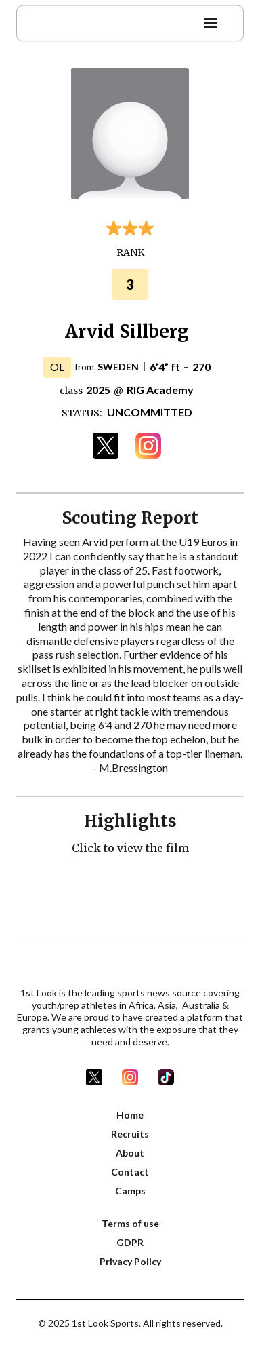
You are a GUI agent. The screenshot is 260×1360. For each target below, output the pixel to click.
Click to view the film (130, 848)
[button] (210, 21)
